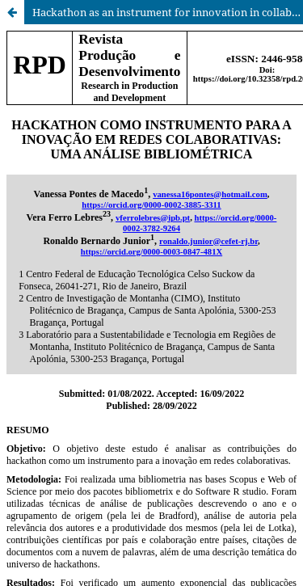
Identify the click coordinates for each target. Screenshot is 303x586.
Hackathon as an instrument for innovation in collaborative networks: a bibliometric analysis (167, 12)
